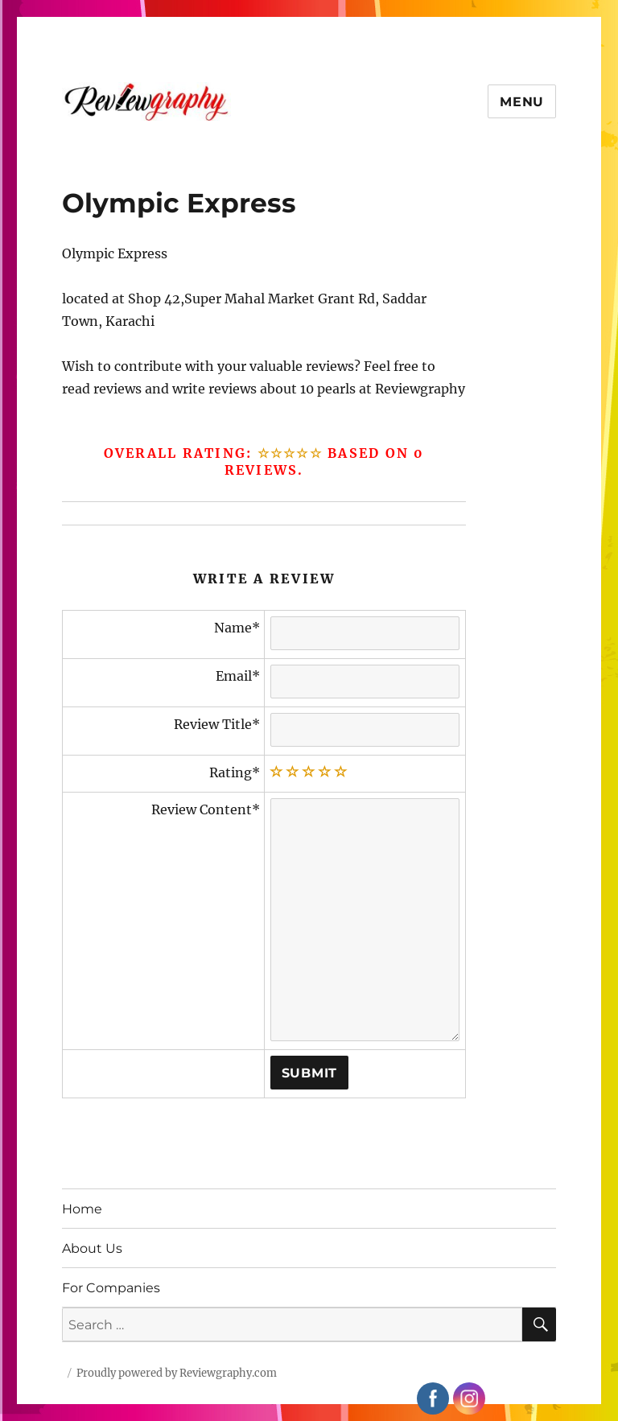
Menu (522, 101)
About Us (92, 1248)
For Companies (111, 1287)
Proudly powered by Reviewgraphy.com (176, 1373)
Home (82, 1209)
